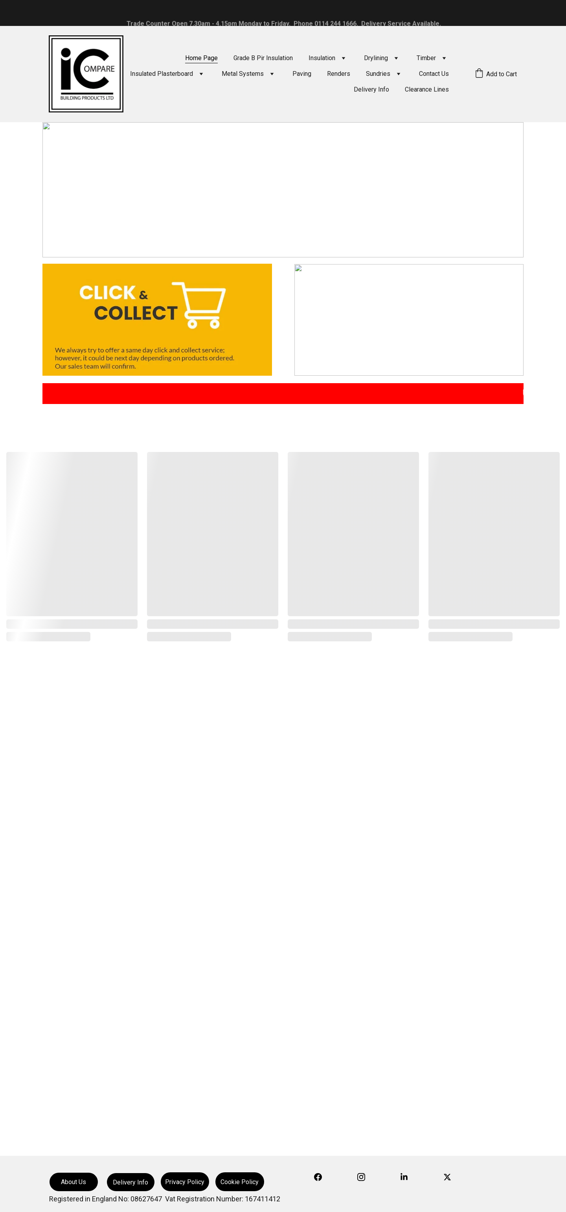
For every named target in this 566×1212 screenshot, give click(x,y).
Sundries (378, 73)
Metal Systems (243, 73)
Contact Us (434, 73)
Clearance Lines (427, 89)
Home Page (201, 58)
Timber (426, 58)
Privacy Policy (184, 1182)
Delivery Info (371, 89)
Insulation (322, 58)
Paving (301, 73)
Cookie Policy (240, 1182)
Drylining (376, 58)
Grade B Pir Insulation (263, 58)
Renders (338, 73)
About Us (73, 1182)
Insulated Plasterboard (161, 73)
